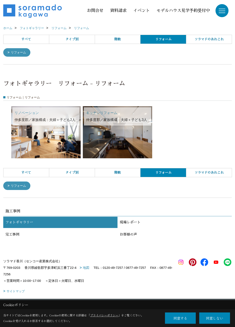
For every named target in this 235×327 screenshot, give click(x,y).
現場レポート (130, 223)
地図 (86, 268)
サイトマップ (16, 292)
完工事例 (12, 235)
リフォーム (19, 52)
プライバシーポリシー (104, 315)
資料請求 (118, 10)
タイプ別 (71, 39)
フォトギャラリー (19, 223)
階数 (117, 39)
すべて (26, 39)
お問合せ (95, 10)
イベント (141, 10)
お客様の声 (128, 235)
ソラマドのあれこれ (209, 39)
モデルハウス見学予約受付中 (183, 10)
